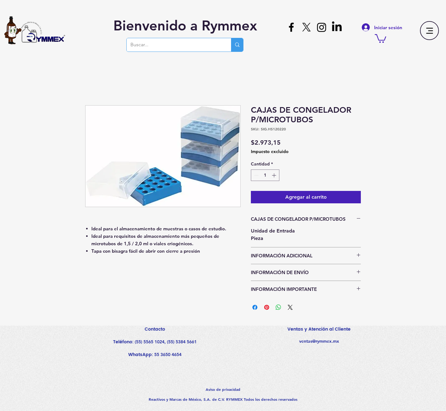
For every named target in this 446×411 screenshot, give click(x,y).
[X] (306, 27)
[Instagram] (322, 27)
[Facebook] (291, 27)
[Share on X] (290, 307)
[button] (380, 38)
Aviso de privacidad (223, 389)
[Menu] (429, 30)
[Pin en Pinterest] (266, 307)
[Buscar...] (174, 45)
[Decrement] (256, 175)
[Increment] (274, 175)
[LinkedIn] (337, 27)
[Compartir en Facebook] (255, 307)
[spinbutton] (265, 175)
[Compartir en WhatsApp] (278, 307)
